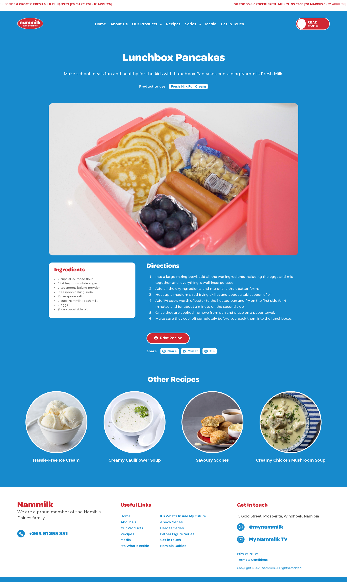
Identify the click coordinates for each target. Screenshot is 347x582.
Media (210, 24)
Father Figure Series (177, 534)
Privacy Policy (247, 553)
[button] (146, 24)
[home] (30, 24)
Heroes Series (172, 528)
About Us (119, 24)
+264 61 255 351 (48, 533)
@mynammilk (266, 527)
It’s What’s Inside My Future (183, 516)
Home (100, 24)
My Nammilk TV (268, 539)
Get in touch (232, 24)
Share (172, 351)
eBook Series (171, 522)
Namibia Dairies (173, 546)
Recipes (173, 24)
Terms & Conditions (252, 559)
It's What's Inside (135, 546)
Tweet (193, 351)
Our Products (132, 528)
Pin (212, 351)
